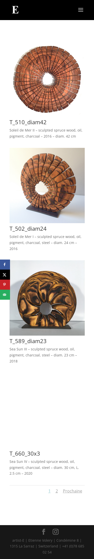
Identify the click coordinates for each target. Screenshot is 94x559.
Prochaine (72, 491)
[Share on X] (5, 275)
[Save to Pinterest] (5, 285)
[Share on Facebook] (5, 265)
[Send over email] (5, 295)
